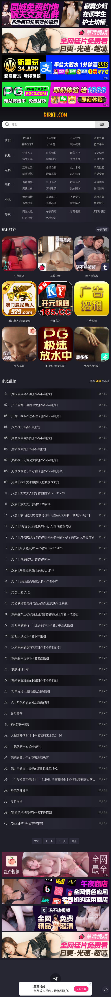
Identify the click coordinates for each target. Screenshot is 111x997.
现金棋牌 (75, 144)
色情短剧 (51, 217)
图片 (8, 185)
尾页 (74, 841)
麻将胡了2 (27, 144)
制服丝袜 (27, 173)
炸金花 (51, 144)
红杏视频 (27, 217)
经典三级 (51, 173)
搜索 (102, 124)
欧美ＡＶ (75, 152)
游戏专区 (99, 138)
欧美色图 (75, 182)
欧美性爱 (99, 167)
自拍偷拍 (51, 152)
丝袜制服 (51, 159)
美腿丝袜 (27, 188)
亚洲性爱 (27, 167)
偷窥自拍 (27, 182)
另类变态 (99, 173)
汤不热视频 (99, 211)
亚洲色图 (51, 182)
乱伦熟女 (75, 173)
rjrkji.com (55, 115)
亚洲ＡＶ (27, 152)
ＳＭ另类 (99, 159)
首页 (36, 841)
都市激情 (27, 196)
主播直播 (75, 159)
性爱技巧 (99, 203)
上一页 (49, 841)
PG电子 (27, 138)
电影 (8, 170)
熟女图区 (75, 188)
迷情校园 (27, 203)
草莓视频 (75, 211)
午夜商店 (51, 211)
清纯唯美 (51, 188)
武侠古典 (99, 196)
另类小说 (51, 203)
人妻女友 (75, 196)
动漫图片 (99, 182)
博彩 (8, 141)
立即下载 (81, 989)
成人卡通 (75, 167)
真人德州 (51, 138)
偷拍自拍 (51, 167)
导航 (8, 214)
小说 (8, 199)
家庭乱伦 (51, 196)
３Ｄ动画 (99, 152)
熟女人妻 (27, 159)
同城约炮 (27, 211)
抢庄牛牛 (99, 144)
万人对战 (75, 138)
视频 (8, 155)
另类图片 (99, 188)
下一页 (62, 841)
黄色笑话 (75, 203)
